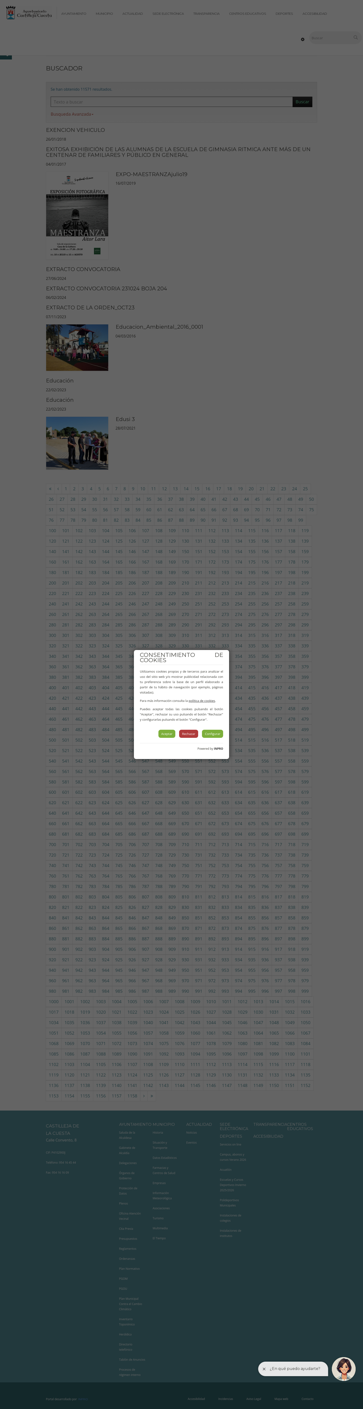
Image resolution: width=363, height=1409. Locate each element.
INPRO (218, 749)
